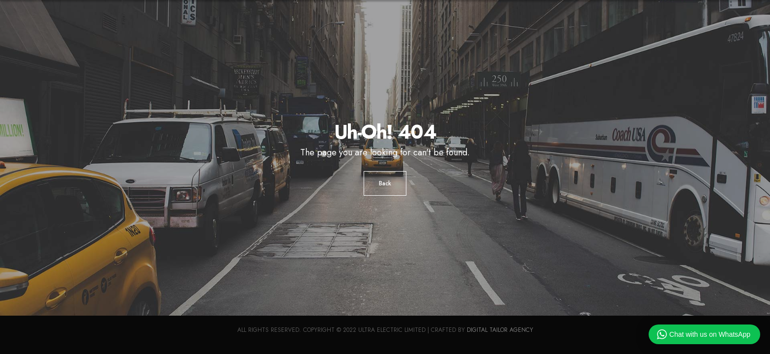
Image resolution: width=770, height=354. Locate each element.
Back (385, 183)
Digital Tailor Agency (500, 329)
